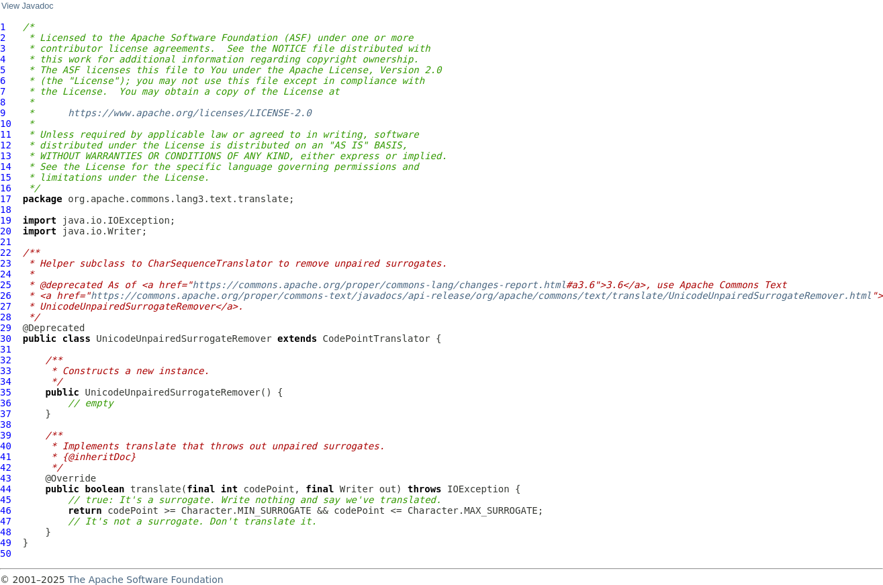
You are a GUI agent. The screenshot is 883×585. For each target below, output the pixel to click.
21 (5, 241)
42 (5, 467)
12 (5, 145)
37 (5, 413)
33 (5, 370)
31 (5, 349)
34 (5, 381)
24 (5, 274)
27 (5, 306)
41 (5, 456)
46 (5, 510)
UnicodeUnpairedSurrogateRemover (183, 338)
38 (5, 424)
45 (5, 499)
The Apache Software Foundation (145, 579)
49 (5, 542)
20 (5, 231)
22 (5, 252)
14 (5, 166)
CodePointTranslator (376, 338)
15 (5, 177)
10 (5, 123)
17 (5, 198)
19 (5, 220)
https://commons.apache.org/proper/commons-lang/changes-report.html (379, 284)
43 (5, 478)
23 (5, 263)
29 (5, 327)
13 (5, 155)
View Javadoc (27, 6)
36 (5, 403)
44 (5, 489)
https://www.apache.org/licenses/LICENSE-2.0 (189, 112)
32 (5, 360)
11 (5, 134)
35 (5, 392)
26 (5, 295)
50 (5, 553)
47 (5, 521)
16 (5, 188)
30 (5, 338)
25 (5, 284)
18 (5, 209)
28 (5, 317)
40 (5, 446)
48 (5, 532)
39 (5, 435)
